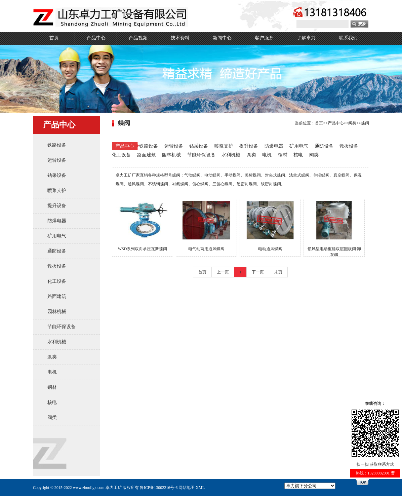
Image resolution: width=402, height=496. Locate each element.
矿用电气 (56, 235)
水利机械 (56, 341)
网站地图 (186, 487)
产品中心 (96, 37)
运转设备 (56, 160)
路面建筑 (56, 296)
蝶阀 (365, 123)
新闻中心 (222, 37)
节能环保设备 (61, 326)
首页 (54, 37)
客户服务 (264, 37)
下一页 (258, 272)
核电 (52, 402)
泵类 (52, 356)
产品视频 (138, 37)
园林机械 (56, 311)
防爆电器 (56, 220)
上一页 (223, 272)
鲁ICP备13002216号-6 (159, 487)
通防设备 (56, 251)
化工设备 (56, 281)
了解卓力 (306, 37)
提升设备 (56, 205)
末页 (278, 272)
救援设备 (56, 266)
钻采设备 (56, 175)
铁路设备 (56, 145)
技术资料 (180, 37)
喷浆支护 (56, 190)
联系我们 (348, 37)
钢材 (52, 387)
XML (200, 487)
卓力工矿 (114, 487)
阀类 (52, 417)
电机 (52, 372)
